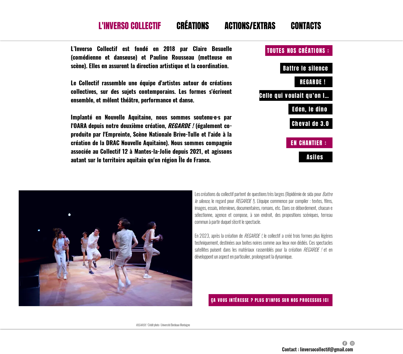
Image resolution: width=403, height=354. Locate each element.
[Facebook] (344, 343)
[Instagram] (352, 343)
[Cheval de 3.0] (311, 123)
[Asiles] (315, 157)
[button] (254, 26)
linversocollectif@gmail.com (326, 349)
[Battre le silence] (306, 68)
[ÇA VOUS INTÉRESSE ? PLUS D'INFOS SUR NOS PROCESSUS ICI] (270, 300)
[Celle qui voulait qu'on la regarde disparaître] (295, 95)
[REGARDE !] (313, 81)
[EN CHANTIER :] (309, 142)
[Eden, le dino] (310, 109)
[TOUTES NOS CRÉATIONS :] (298, 50)
